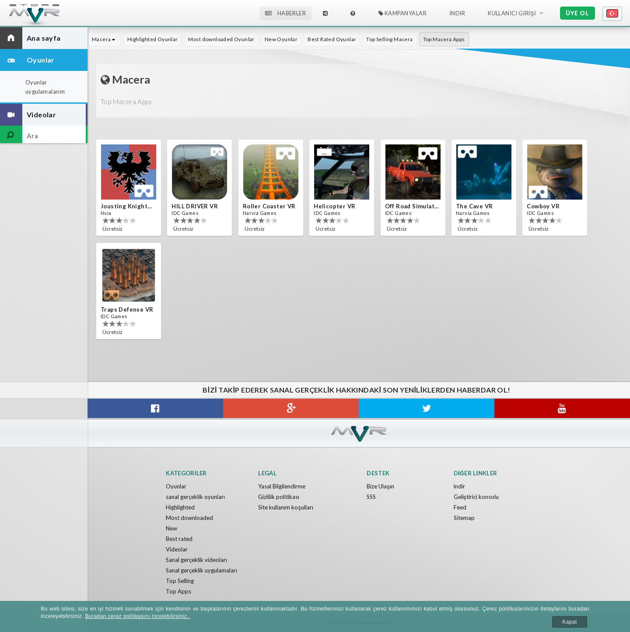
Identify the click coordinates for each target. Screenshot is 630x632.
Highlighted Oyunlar (152, 39)
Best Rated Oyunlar (332, 39)
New (171, 528)
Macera (104, 39)
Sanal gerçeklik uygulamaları (201, 570)
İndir (457, 13)
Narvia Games (260, 213)
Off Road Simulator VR (412, 206)
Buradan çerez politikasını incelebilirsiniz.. (137, 616)
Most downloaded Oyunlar (221, 39)
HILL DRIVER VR (195, 206)
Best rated (179, 538)
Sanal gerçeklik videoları (196, 559)
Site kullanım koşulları (285, 507)
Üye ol (577, 13)
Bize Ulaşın (380, 486)
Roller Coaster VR (269, 206)
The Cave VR (474, 206)
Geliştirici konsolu (476, 496)
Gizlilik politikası (278, 496)
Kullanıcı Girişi (512, 13)
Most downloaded (189, 517)
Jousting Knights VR (128, 206)
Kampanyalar (402, 13)
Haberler (285, 13)
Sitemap (464, 517)
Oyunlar (176, 486)
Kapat (569, 622)
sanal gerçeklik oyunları (195, 496)
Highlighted (180, 507)
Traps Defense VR (127, 309)
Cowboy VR (543, 206)
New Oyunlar (281, 39)
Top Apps (178, 591)
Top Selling (180, 580)
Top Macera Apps (444, 39)
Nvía (106, 213)
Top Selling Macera (389, 39)
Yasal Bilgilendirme (281, 486)
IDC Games (185, 213)
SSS (371, 496)
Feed (460, 507)
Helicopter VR (334, 206)
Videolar (177, 549)
